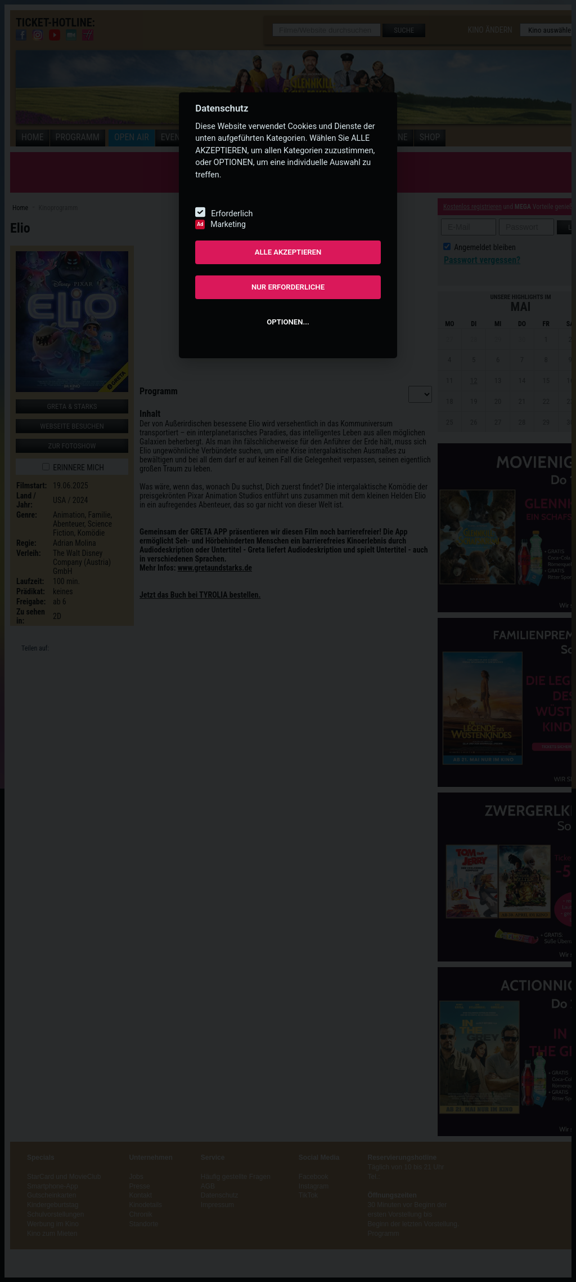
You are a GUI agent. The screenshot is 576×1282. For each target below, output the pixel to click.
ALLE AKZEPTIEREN (288, 252)
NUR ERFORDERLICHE (288, 287)
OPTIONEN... (288, 322)
